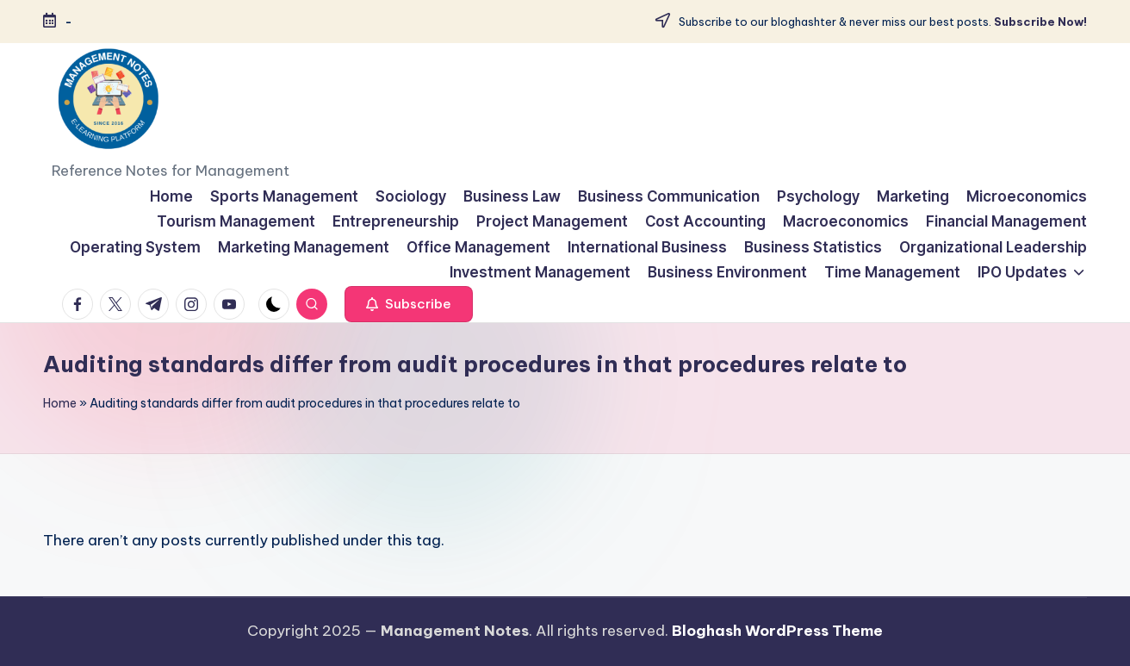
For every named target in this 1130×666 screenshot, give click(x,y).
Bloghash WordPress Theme (777, 630)
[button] (409, 304)
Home (60, 403)
